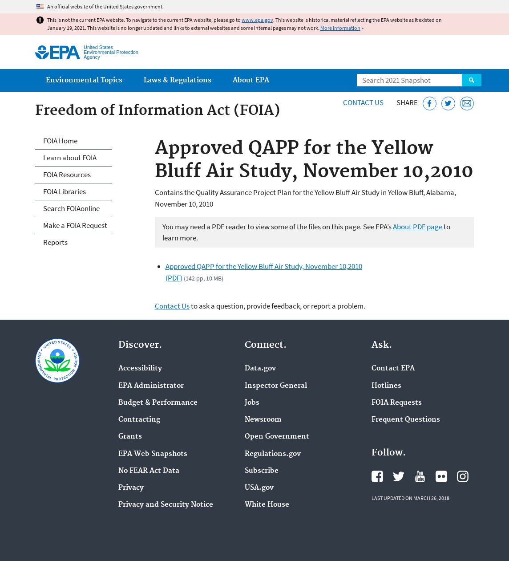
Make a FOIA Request (75, 225)
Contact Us (363, 102)
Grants (130, 437)
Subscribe (262, 471)
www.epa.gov (257, 19)
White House (267, 505)
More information (340, 27)
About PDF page (417, 227)
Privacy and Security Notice (165, 505)
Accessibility (140, 369)
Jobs (252, 403)
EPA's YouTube (420, 476)
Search (471, 80)
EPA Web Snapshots (152, 454)
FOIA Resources (67, 174)
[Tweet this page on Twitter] (448, 103)
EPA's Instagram (463, 476)
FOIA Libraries (64, 191)
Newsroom (263, 420)
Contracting (139, 420)
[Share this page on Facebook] (429, 103)
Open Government (277, 437)
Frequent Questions (406, 420)
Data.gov (260, 369)
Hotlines (386, 386)
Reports (55, 242)
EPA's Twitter (398, 476)
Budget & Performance (158, 403)
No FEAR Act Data (148, 471)
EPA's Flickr (441, 476)
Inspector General (276, 386)
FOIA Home (60, 141)
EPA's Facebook (377, 476)
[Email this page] (467, 103)
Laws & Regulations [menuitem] (177, 80)
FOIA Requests (397, 403)
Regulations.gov (273, 454)
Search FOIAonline (71, 208)
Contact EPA (393, 369)
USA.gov (259, 488)
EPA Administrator (151, 386)
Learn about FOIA (70, 158)
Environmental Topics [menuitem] (84, 80)
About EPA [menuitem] (251, 80)
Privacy (131, 488)
